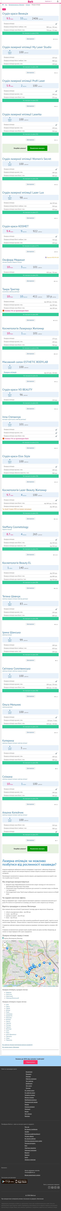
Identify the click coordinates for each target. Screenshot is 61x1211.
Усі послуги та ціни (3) (30, 376)
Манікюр (27, 1116)
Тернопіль (9, 1036)
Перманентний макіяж (31, 1102)
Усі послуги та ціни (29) (30, 67)
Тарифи (27, 1131)
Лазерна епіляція (10, 372)
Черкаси (8, 1027)
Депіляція (27, 1109)
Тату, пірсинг (28, 1114)
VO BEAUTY (17, 389)
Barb (30, 2)
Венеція (15, 13)
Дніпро (8, 1010)
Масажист (28, 1074)
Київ (7, 1004)
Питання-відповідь (30, 1143)
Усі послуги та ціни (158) (30, 348)
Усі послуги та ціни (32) (30, 134)
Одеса (8, 1006)
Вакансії (27, 1152)
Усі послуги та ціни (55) (30, 549)
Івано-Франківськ (11, 1034)
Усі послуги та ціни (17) (30, 212)
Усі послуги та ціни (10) (30, 654)
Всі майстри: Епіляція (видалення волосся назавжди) (17, 1045)
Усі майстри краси (30, 1093)
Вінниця (8, 1019)
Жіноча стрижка (29, 1097)
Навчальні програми (30, 1150)
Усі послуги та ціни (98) (30, 582)
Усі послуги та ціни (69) (30, 314)
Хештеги (27, 1155)
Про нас (27, 1127)
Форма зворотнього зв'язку (32, 1175)
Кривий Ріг (9, 1016)
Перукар (28, 1076)
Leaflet (44, 986)
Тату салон (29, 1086)
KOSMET (15, 226)
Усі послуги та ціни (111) (30, 442)
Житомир (8, 1029)
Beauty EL (16, 563)
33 (21, 18)
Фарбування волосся (31, 1100)
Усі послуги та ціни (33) (30, 275)
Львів (7, 1012)
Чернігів (8, 1023)
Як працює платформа (31, 1129)
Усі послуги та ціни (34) (30, 798)
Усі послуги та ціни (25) (30, 513)
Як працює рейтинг (30, 1138)
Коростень (9, 994)
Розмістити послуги (37, 148)
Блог (26, 1145)
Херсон (8, 1021)
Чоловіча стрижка (30, 1095)
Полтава (8, 1025)
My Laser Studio (26, 47)
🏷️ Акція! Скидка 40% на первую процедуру (16, 509)
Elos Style (16, 456)
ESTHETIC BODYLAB (25, 362)
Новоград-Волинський (12, 998)
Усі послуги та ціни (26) (30, 179)
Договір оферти (29, 1136)
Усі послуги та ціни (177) (30, 246)
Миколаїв (9, 1017)
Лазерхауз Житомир (23, 328)
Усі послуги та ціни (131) (30, 33)
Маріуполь (9, 1040)
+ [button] (5, 942)
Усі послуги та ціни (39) (30, 476)
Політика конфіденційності (32, 1134)
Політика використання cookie (33, 1141)
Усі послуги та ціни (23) (30, 727)
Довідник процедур (30, 1148)
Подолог (28, 1088)
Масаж (26, 1111)
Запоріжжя (9, 1014)
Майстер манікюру (31, 1079)
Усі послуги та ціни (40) (30, 763)
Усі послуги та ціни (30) (30, 691)
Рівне (7, 1032)
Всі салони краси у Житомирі (10, 1047)
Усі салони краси (29, 1090)
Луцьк (7, 1038)
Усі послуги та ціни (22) (30, 100)
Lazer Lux (23, 192)
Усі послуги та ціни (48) (30, 618)
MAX (4, 9)
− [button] (5, 945)
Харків (8, 1008)
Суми (7, 1031)
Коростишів (9, 996)
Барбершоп (29, 1083)
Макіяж (27, 1104)
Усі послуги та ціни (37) (30, 834)
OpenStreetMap (51, 986)
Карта (26, 1157)
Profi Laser (23, 81)
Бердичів (8, 992)
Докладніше (30, 39)
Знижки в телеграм (30, 1159)
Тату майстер (29, 1081)
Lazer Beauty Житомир (24, 490)
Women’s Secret (26, 159)
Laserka (21, 114)
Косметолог (29, 1072)
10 (21, 296)
